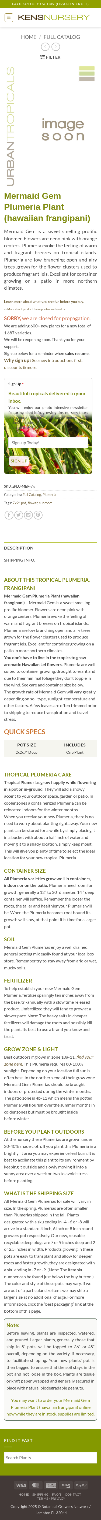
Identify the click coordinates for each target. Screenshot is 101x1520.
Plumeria (49, 494)
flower (32, 503)
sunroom (46, 503)
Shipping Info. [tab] (19, 560)
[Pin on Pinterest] (38, 515)
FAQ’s (57, 1494)
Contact (73, 1494)
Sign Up (16, 384)
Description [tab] (19, 547)
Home (28, 37)
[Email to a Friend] (28, 515)
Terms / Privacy (51, 1498)
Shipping (40, 1494)
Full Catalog (62, 37)
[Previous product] (55, 47)
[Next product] (45, 47)
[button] (9, 17)
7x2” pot (19, 503)
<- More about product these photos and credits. (34, 309)
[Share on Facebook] (9, 515)
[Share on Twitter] (18, 515)
